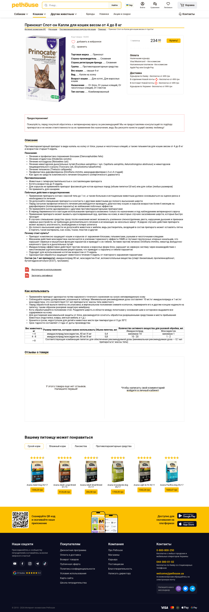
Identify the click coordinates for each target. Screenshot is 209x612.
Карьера (112, 559)
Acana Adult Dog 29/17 (37, 485)
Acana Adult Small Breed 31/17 (91, 486)
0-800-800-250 (165, 550)
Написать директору (119, 573)
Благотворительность (120, 568)
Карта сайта (66, 578)
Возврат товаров (69, 559)
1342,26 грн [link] (144, 490)
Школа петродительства (73, 582)
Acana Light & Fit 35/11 (144, 485)
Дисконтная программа (73, 550)
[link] (25, 5)
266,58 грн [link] (91, 492)
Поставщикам (116, 564)
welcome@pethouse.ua (170, 573)
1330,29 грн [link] (37, 490)
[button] (142, 5)
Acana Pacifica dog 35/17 (171, 485)
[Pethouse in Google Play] (187, 516)
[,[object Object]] (90, 14)
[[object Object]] (187, 5)
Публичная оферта (70, 564)
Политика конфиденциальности (77, 568)
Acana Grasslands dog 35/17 (118, 486)
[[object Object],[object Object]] (155, 5)
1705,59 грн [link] (117, 492)
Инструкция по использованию (46, 269)
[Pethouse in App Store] (187, 524)
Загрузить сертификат (42, 275)
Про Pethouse (115, 550)
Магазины (113, 554)
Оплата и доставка (70, 554)
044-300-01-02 (165, 561)
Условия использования (73, 573)
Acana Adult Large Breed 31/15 (64, 486)
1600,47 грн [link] (171, 490)
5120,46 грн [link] (64, 492)
